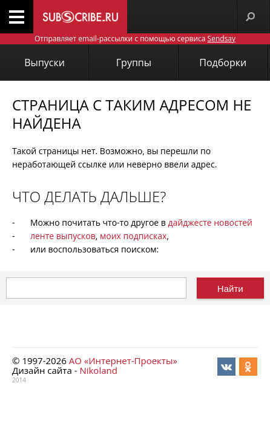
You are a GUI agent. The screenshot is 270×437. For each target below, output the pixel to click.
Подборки (222, 62)
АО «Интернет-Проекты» (123, 360)
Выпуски (44, 62)
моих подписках (133, 236)
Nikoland (98, 370)
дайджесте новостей (210, 222)
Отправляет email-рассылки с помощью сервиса (135, 38)
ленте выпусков (63, 236)
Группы (133, 62)
